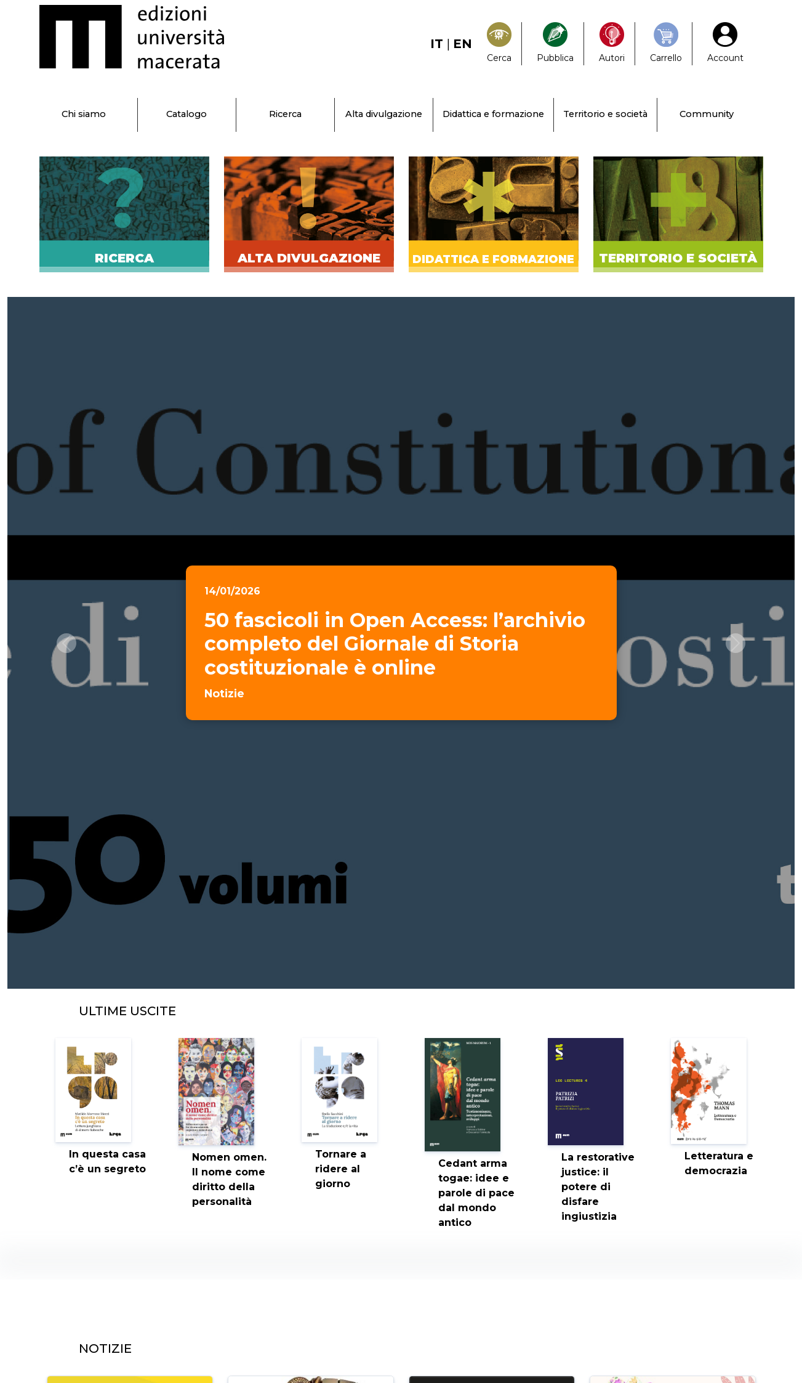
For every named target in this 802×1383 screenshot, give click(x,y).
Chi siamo (84, 114)
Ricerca (285, 114)
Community (707, 114)
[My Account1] (725, 43)
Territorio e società (605, 114)
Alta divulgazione (383, 114)
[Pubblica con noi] (555, 43)
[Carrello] (666, 43)
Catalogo (186, 114)
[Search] (499, 43)
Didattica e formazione (493, 114)
